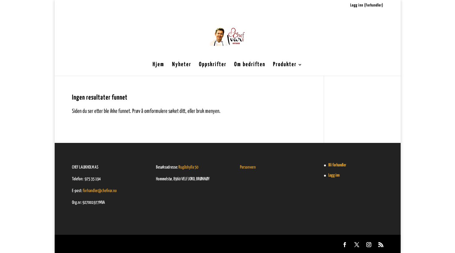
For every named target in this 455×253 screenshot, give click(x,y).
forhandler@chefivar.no (100, 191)
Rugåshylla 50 (188, 167)
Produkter (285, 64)
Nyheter (181, 64)
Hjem (158, 64)
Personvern (248, 167)
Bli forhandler (337, 165)
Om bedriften (249, 64)
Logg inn (333, 175)
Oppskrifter (212, 64)
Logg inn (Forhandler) (366, 5)
